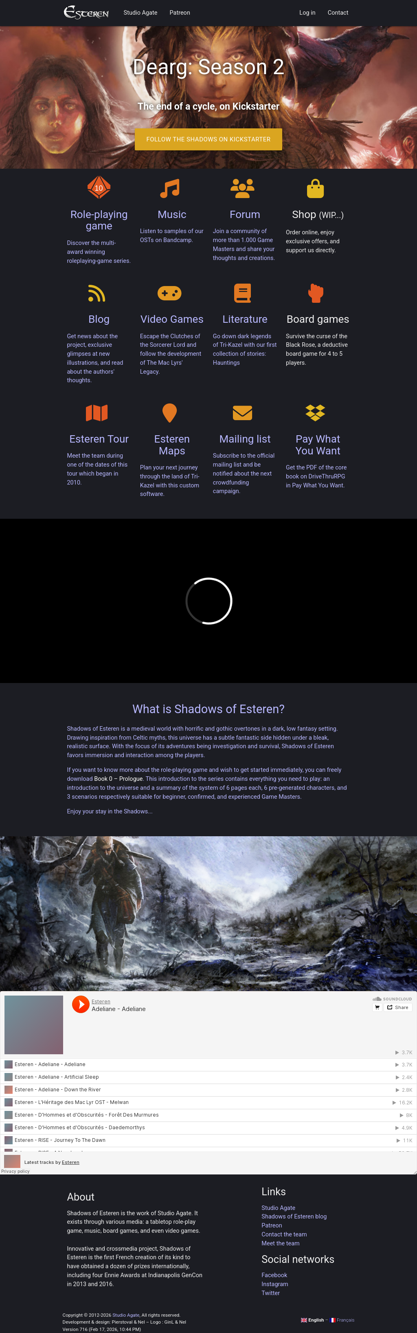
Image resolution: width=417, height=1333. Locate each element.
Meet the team (280, 1243)
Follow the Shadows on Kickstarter (208, 139)
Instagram (274, 1284)
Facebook (274, 1275)
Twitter (270, 1293)
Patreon (179, 12)
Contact (338, 12)
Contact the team (284, 1234)
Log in (307, 12)
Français (342, 1320)
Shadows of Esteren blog (294, 1216)
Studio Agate (141, 12)
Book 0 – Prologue (118, 779)
